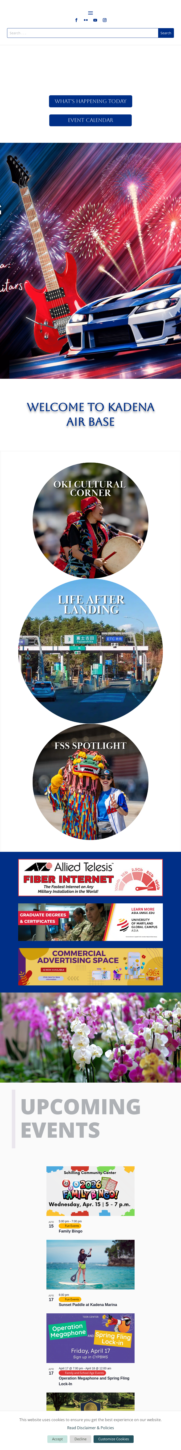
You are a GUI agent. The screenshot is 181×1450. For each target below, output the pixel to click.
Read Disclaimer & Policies (90, 1427)
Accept (57, 1439)
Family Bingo (70, 1231)
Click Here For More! (90, 173)
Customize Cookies (113, 1439)
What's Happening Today (91, 101)
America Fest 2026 (90, 155)
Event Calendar (90, 120)
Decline (80, 1439)
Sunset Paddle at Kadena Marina (88, 1305)
